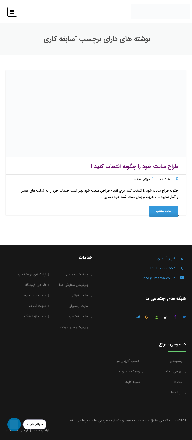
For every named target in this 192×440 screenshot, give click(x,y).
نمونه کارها (132, 382)
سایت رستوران (79, 306)
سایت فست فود (35, 295)
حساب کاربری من (128, 361)
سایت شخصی (79, 316)
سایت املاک (37, 306)
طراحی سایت (41, 430)
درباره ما (176, 392)
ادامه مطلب (164, 211)
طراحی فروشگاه (35, 285)
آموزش (147, 179)
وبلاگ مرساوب (129, 371)
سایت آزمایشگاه (35, 316)
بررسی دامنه (174, 371)
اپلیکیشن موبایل (77, 274)
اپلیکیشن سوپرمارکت (74, 327)
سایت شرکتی (80, 295)
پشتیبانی (176, 361)
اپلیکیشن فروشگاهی (32, 274)
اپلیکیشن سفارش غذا (74, 285)
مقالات (138, 179)
